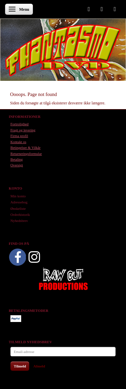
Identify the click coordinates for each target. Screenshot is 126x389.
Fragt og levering (22, 130)
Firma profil (19, 136)
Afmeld (39, 366)
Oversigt (16, 165)
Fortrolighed (19, 124)
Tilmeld (20, 366)
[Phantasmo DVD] (63, 50)
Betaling (16, 159)
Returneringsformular (26, 154)
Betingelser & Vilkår (25, 147)
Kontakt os (18, 142)
